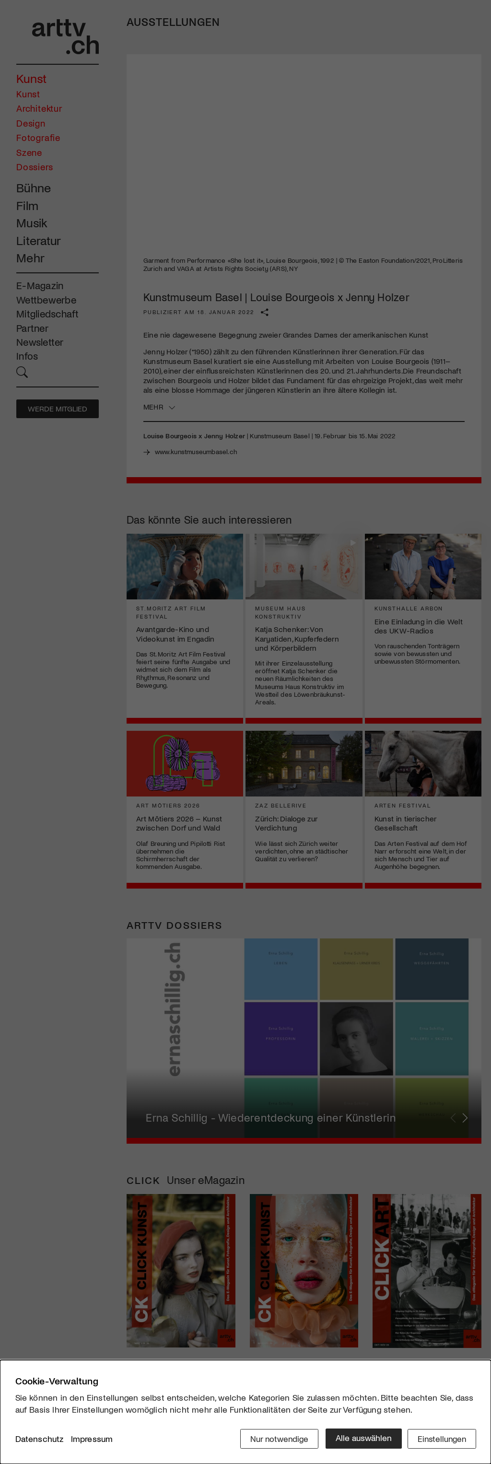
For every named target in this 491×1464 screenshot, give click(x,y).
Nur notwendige (275, 1438)
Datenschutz (39, 1439)
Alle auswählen (360, 1438)
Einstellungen (441, 1438)
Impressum (92, 1439)
